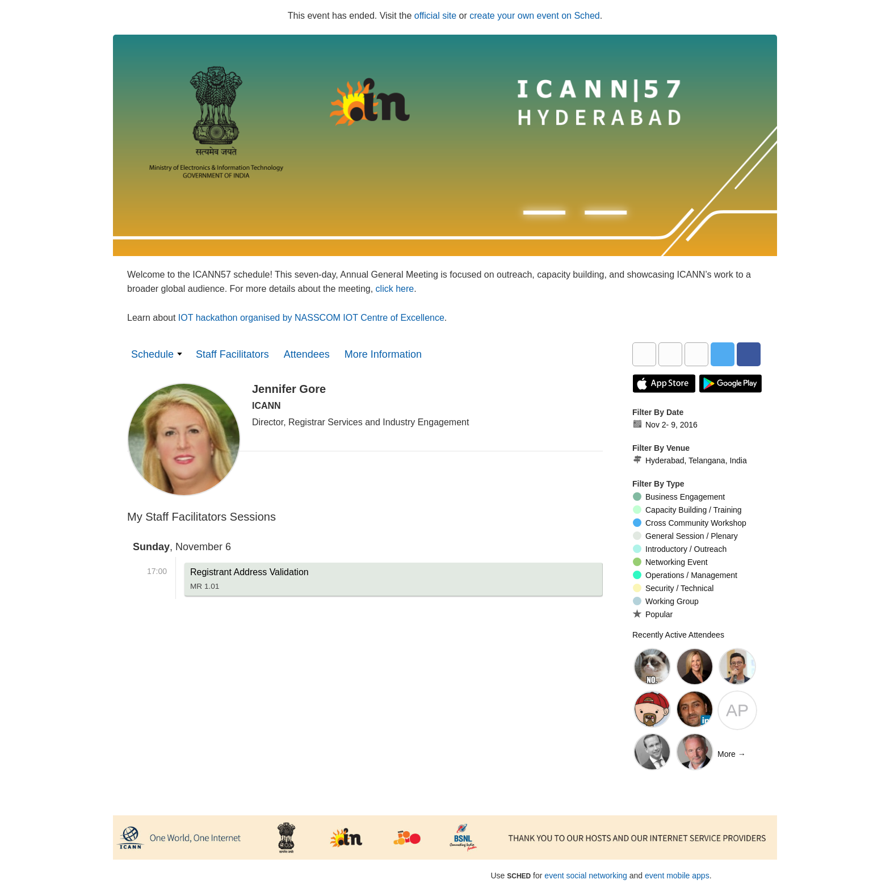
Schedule (152, 354)
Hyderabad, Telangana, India (689, 460)
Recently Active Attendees (678, 634)
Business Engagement (679, 496)
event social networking (585, 875)
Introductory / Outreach (680, 549)
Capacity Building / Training (687, 509)
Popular (653, 614)
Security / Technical (673, 588)
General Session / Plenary (685, 536)
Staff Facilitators (232, 354)
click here (395, 289)
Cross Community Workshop (689, 522)
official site (435, 15)
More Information (383, 354)
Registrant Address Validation (249, 581)
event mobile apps (677, 875)
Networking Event (670, 562)
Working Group (666, 601)
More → (731, 754)
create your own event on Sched (534, 15)
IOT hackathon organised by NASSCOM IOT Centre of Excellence (311, 318)
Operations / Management (685, 575)
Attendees (307, 354)
